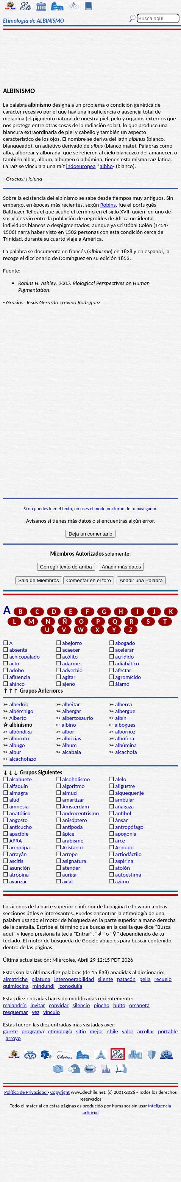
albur (15, 752)
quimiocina (15, 986)
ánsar (121, 820)
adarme (71, 663)
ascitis (16, 861)
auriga (69, 874)
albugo (17, 745)
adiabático (127, 663)
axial (67, 881)
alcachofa (126, 752)
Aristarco (72, 847)
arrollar (145, 1031)
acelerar (124, 649)
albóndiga (20, 731)
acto (14, 663)
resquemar (15, 1012)
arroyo (13, 1038)
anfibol (123, 813)
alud (14, 799)
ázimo (122, 881)
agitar (68, 677)
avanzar (18, 881)
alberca (123, 704)
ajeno (68, 684)
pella (144, 979)
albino (69, 724)
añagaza (124, 806)
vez (35, 1012)
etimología (60, 1031)
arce (120, 840)
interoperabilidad (74, 979)
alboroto (19, 738)
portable (168, 1031)
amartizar (73, 799)
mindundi (44, 986)
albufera (124, 738)
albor (68, 731)
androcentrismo (80, 813)
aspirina (124, 861)
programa (33, 1031)
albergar (71, 711)
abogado (125, 643)
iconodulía (70, 986)
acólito (70, 656)
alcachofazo (22, 758)
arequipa (19, 847)
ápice (68, 833)
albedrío (18, 704)
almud (69, 793)
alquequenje (129, 793)
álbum (69, 745)
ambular (124, 799)
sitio (81, 1031)
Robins (108, 204)
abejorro (72, 643)
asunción (19, 867)
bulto (119, 1005)
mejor (96, 1031)
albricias (71, 738)
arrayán (18, 854)
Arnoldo (124, 847)
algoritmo (73, 786)
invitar (37, 1005)
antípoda (72, 827)
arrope (70, 854)
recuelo (163, 979)
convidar (59, 1005)
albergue (125, 711)
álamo (122, 684)
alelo (120, 779)
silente (105, 979)
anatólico (19, 813)
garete (10, 1031)
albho (106, 166)
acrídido (124, 656)
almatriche (15, 979)
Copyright (60, 1092)
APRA (15, 840)
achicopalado (24, 656)
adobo (16, 670)
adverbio (72, 670)
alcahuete (20, 779)
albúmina (126, 745)
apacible (18, 833)
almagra (18, 793)
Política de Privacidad (26, 1092)
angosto (18, 820)
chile (112, 1031)
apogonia (125, 833)
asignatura (74, 861)
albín (120, 718)
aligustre (125, 786)
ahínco (17, 684)
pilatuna (40, 979)
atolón (122, 867)
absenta (18, 649)
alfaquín (18, 786)
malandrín (15, 1005)
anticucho (20, 827)
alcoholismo (76, 779)
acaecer (71, 649)
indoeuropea (81, 166)
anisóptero (74, 820)
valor (127, 1031)
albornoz (125, 731)
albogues (125, 724)
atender (71, 867)
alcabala (71, 752)
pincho (101, 1005)
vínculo (51, 1012)
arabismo (72, 840)
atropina (18, 874)
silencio (81, 1005)
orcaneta (139, 1005)
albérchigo (21, 711)
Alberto (17, 718)
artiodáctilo (128, 854)
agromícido (128, 677)
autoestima (128, 874)
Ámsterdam (75, 806)
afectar (123, 670)
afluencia (19, 677)
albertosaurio (77, 718)
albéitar (71, 704)
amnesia (18, 806)
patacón (126, 979)
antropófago (129, 827)
